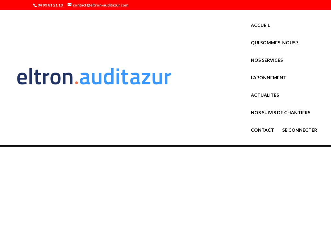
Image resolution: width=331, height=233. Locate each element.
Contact (262, 130)
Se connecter (299, 130)
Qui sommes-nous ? (274, 42)
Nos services (267, 60)
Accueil (260, 25)
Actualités (265, 95)
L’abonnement (268, 77)
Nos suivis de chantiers (280, 112)
